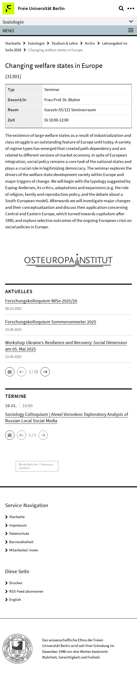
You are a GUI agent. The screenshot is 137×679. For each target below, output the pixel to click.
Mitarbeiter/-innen (23, 550)
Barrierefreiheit (21, 541)
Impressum (18, 525)
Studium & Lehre (65, 43)
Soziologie (36, 43)
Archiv (90, 43)
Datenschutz (19, 533)
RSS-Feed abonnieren (26, 591)
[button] (9, 372)
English (15, 599)
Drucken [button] (15, 582)
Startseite (13, 43)
